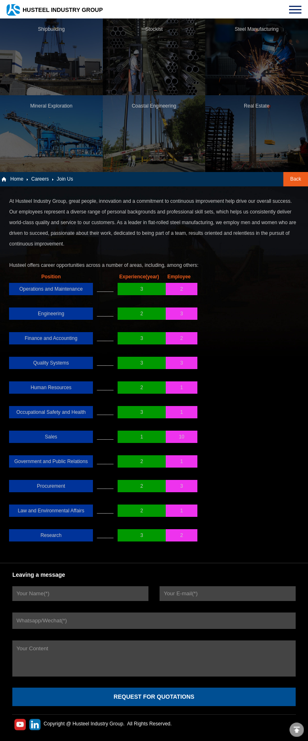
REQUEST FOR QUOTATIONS (153, 696)
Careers (40, 179)
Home (16, 179)
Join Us (65, 179)
